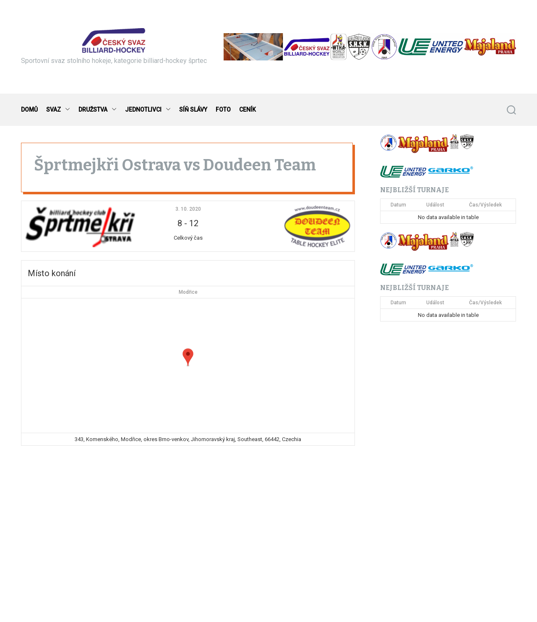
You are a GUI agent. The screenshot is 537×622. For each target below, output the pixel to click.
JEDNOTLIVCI (148, 109)
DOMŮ (29, 109)
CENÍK (247, 109)
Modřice (188, 292)
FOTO (223, 109)
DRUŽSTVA (97, 109)
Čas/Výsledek (485, 205)
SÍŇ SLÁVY (193, 109)
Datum (398, 205)
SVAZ (58, 109)
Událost (435, 205)
